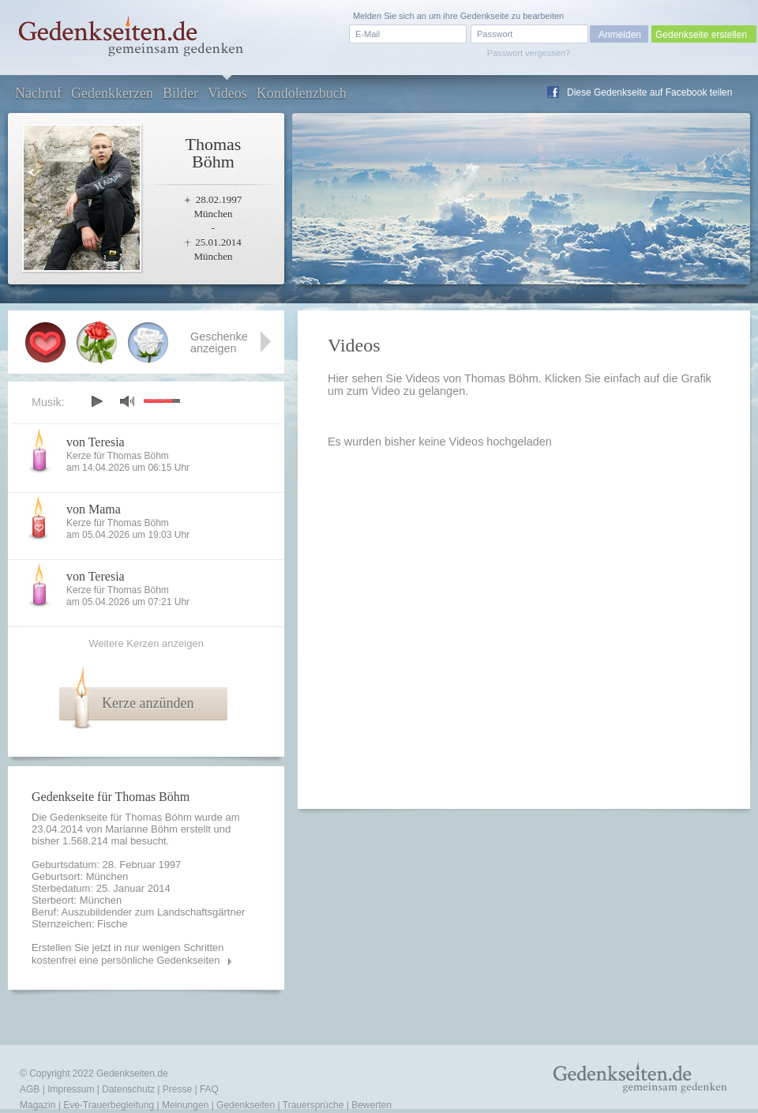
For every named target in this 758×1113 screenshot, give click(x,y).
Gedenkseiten (245, 1105)
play (96, 401)
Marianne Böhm (141, 829)
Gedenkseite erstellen (701, 34)
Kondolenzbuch (302, 93)
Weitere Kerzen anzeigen (146, 643)
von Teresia (95, 442)
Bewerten (371, 1105)
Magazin (37, 1105)
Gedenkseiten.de (132, 1073)
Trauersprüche (313, 1105)
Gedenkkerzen (112, 93)
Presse (177, 1089)
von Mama (93, 509)
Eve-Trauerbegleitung (108, 1105)
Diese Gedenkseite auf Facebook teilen (649, 92)
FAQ (209, 1089)
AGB (29, 1089)
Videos (227, 93)
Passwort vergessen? (528, 53)
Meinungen (185, 1105)
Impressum (70, 1089)
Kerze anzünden (147, 703)
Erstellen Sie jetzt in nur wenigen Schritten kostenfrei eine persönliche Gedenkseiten (128, 954)
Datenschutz (128, 1089)
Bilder (180, 93)
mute (127, 401)
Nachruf (38, 93)
